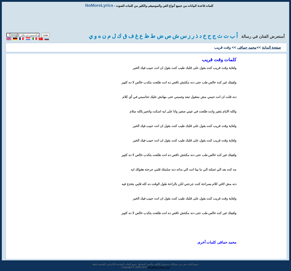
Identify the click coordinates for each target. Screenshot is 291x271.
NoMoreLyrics (99, 5)
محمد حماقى (246, 47)
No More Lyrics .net (159, 267)
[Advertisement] (145, 20)
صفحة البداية (271, 47)
